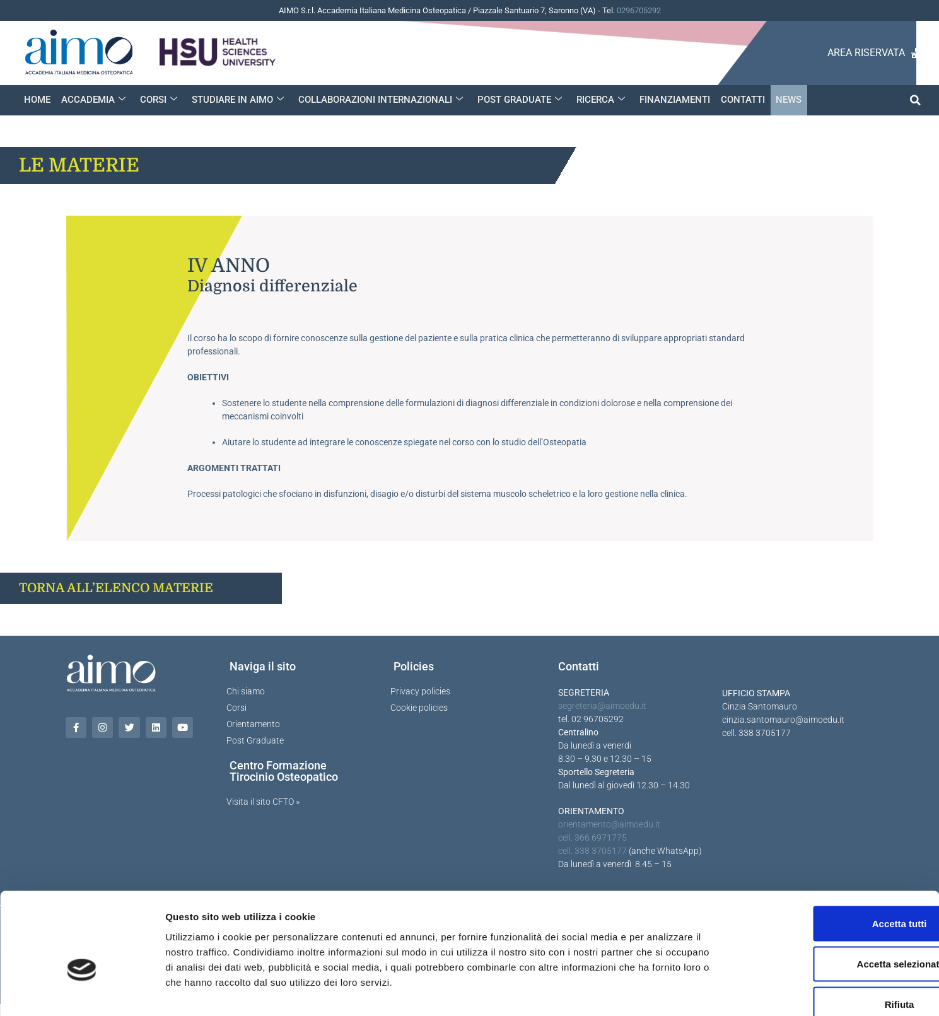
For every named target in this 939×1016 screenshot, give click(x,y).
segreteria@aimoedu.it (602, 706)
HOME (37, 99)
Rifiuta (834, 933)
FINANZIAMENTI (670, 99)
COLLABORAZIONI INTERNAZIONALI (378, 99)
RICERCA (597, 99)
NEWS (783, 99)
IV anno (228, 265)
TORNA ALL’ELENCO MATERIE (116, 588)
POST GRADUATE (516, 99)
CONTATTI (738, 99)
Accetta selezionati (833, 892)
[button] (915, 100)
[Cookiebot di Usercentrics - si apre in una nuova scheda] (81, 991)
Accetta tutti (834, 852)
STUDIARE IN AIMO (236, 99)
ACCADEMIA (93, 99)
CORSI (157, 99)
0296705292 (639, 10)
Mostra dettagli (663, 991)
